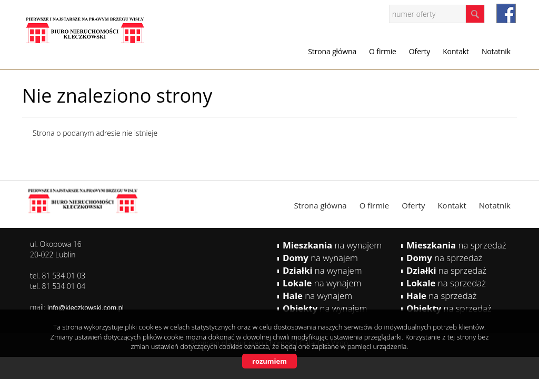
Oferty (419, 51)
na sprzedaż (456, 245)
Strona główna (332, 51)
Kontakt (456, 51)
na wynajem (332, 245)
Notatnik (496, 51)
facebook (506, 13)
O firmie (382, 51)
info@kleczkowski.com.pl (85, 308)
